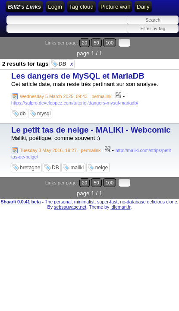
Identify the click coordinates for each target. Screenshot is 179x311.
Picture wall (115, 6)
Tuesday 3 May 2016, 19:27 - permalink (60, 150)
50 (96, 42)
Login (55, 6)
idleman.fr (120, 206)
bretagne (30, 168)
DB (66, 64)
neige (101, 168)
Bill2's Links (24, 6)
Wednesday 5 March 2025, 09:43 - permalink (65, 96)
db (22, 114)
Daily (143, 6)
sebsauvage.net (70, 206)
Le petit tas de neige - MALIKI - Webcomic (91, 129)
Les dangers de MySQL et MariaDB (77, 75)
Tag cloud (81, 6)
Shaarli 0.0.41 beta (20, 201)
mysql (43, 114)
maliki (77, 168)
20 (84, 42)
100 (110, 42)
